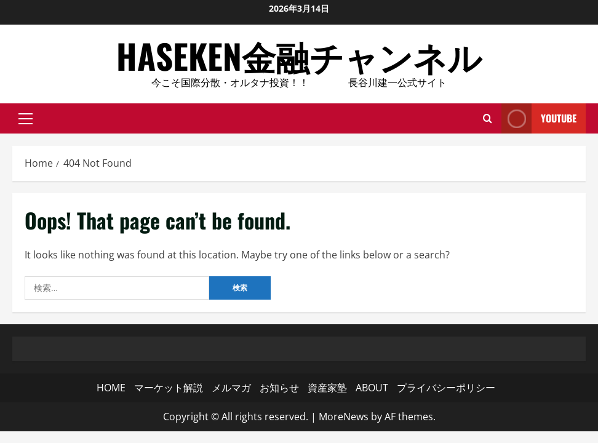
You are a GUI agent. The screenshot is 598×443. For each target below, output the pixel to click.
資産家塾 (327, 387)
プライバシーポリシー (446, 387)
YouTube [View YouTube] (538, 118)
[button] (25, 118)
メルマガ (231, 387)
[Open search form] (487, 118)
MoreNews (344, 416)
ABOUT (372, 387)
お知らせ (279, 387)
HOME (111, 387)
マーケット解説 (168, 387)
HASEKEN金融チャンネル (299, 55)
